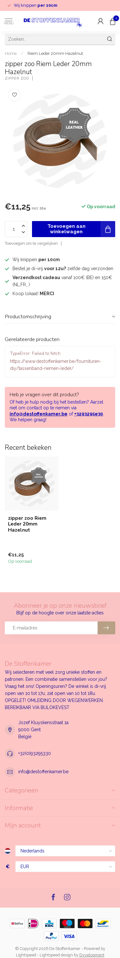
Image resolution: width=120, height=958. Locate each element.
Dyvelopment (91, 955)
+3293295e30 (88, 413)
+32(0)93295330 (34, 753)
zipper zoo (17, 78)
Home (11, 53)
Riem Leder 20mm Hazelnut (55, 53)
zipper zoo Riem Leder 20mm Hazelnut (27, 524)
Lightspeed (26, 955)
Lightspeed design (56, 955)
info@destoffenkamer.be (39, 413)
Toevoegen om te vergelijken (31, 243)
